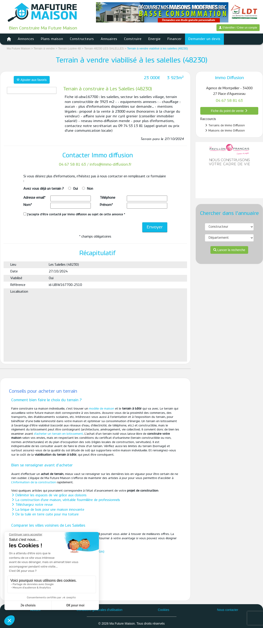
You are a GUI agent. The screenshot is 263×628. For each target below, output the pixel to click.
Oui (75, 188)
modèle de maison (101, 408)
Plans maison (52, 39)
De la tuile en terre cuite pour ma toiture (45, 514)
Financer (174, 39)
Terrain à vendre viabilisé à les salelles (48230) (157, 48)
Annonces (26, 39)
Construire (133, 39)
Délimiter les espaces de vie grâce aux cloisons (49, 495)
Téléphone (107, 197)
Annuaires (109, 39)
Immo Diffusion (229, 78)
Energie (154, 39)
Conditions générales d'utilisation (99, 610)
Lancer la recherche (229, 250)
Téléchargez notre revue (32, 504)
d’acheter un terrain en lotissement (58, 433)
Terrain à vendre (44, 48)
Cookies (163, 610)
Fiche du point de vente (229, 111)
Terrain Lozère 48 (70, 48)
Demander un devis (204, 39)
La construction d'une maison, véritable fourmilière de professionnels (65, 500)
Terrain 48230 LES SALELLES (104, 48)
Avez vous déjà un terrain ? (43, 188)
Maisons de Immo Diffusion (225, 130)
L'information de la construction (33, 482)
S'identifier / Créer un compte (238, 27)
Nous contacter (227, 610)
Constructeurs (82, 39)
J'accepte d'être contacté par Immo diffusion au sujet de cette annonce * (74, 214)
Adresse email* (34, 197)
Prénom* (106, 205)
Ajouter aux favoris (32, 80)
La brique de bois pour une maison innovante (47, 509)
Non (90, 188)
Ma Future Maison (18, 48)
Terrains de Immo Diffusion (225, 125)
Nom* (27, 205)
